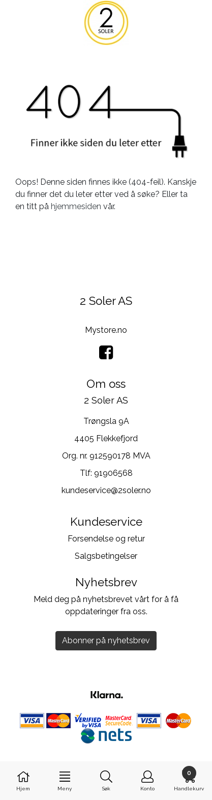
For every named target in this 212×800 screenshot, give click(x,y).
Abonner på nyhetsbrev (106, 640)
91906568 (113, 473)
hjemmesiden (76, 206)
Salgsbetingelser (106, 556)
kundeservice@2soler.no (106, 490)
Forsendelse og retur (106, 539)
